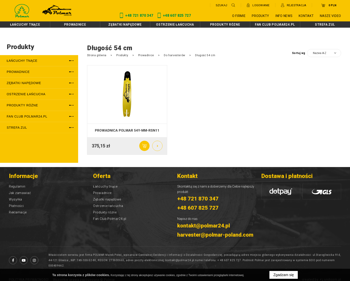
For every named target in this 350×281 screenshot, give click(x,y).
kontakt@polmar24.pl (203, 226)
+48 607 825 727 (198, 208)
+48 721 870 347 (198, 199)
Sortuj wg (298, 53)
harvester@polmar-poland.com (215, 235)
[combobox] (324, 53)
